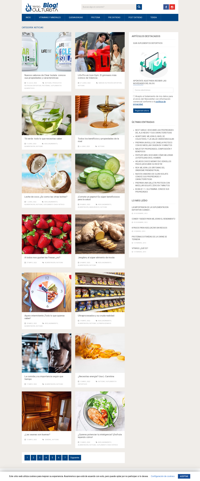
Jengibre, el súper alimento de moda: (96, 257)
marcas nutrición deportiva (110, 83)
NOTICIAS (48, 83)
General (48, 439)
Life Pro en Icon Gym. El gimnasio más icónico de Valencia (97, 76)
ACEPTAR (184, 476)
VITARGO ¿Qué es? (140, 248)
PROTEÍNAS (46, 85)
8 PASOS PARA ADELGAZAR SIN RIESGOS (149, 228)
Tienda (153, 17)
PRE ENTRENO (114, 17)
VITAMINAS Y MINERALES (50, 17)
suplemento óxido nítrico (53, 204)
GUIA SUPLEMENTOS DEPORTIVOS (148, 43)
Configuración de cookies (163, 476)
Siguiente (74, 457)
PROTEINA (95, 17)
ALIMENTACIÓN (29, 146)
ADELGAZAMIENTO (50, 144)
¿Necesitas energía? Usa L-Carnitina (96, 376)
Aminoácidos (94, 207)
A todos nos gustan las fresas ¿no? (42, 257)
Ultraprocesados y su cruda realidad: (96, 315)
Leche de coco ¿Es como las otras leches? (45, 196)
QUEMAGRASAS (76, 17)
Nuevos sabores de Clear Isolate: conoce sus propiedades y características (45, 76)
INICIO (28, 17)
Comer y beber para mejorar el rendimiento (153, 219)
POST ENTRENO (135, 17)
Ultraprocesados (104, 323)
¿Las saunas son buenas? (37, 434)
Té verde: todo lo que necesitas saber (43, 138)
